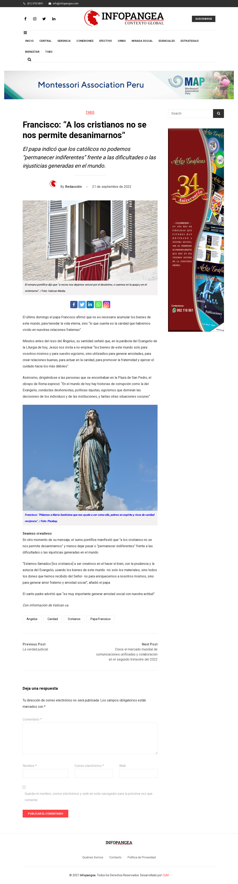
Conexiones (84, 40)
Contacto (115, 857)
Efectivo (105, 40)
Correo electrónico (89, 766)
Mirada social (142, 40)
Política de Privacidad (142, 857)
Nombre (30, 766)
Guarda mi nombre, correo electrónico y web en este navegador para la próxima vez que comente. (89, 797)
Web (122, 766)
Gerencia (64, 40)
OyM (166, 875)
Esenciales (167, 40)
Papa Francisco (101, 619)
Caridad (53, 619)
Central (45, 40)
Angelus (32, 619)
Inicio (29, 40)
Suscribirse (203, 18)
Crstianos (74, 619)
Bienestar (32, 51)
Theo (48, 51)
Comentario (32, 719)
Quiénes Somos (92, 857)
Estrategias (190, 40)
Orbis (122, 40)
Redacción (73, 187)
